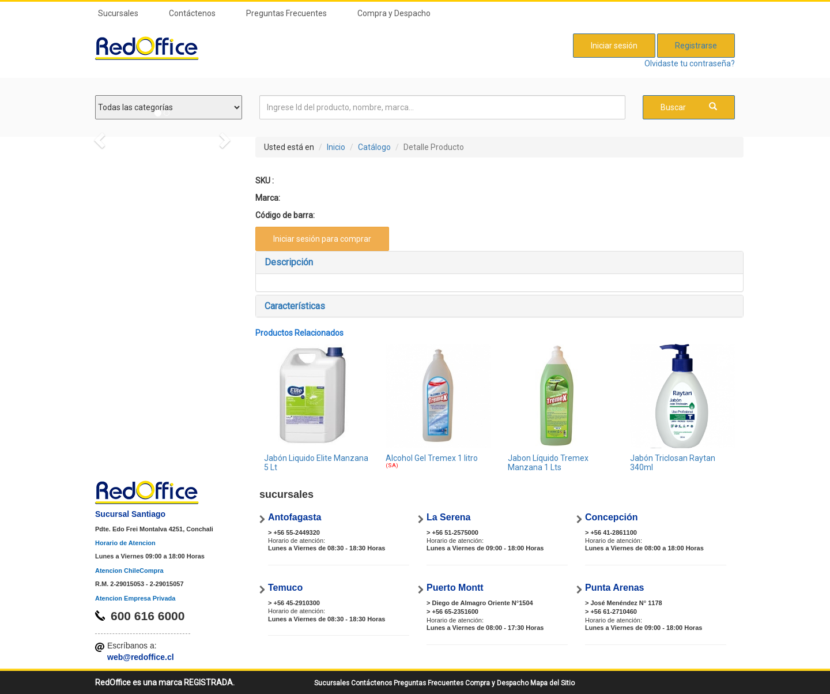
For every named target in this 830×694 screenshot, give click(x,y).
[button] (500, 262)
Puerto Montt (455, 587)
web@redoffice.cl (140, 657)
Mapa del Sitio (552, 683)
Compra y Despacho (394, 13)
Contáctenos (192, 13)
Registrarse (696, 45)
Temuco (285, 587)
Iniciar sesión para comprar (322, 238)
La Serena (448, 517)
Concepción (611, 517)
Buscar (689, 107)
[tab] (500, 262)
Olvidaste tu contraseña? (689, 63)
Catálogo (374, 147)
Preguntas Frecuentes (286, 13)
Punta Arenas (614, 587)
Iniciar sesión (614, 45)
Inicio (336, 147)
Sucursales (118, 13)
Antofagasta (294, 517)
